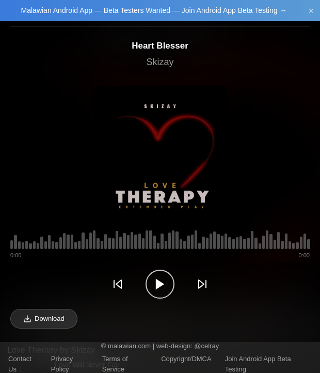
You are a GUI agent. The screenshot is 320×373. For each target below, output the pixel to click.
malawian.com (129, 346)
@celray (206, 346)
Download (44, 319)
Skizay (159, 62)
